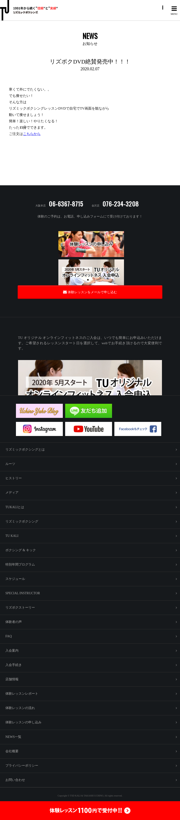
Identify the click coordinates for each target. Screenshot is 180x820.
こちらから (32, 134)
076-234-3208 (120, 203)
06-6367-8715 (66, 203)
